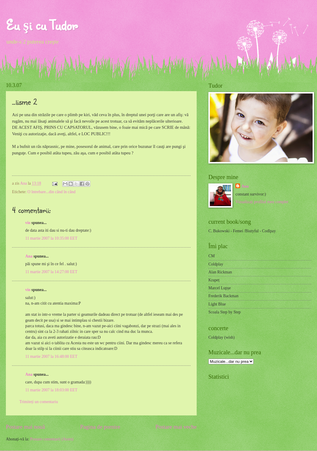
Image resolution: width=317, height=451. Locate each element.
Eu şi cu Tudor (41, 24)
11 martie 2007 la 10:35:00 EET (51, 238)
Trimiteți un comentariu (38, 402)
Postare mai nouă (25, 427)
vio (28, 223)
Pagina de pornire (100, 427)
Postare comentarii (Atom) (51, 439)
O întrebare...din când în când (51, 192)
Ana (24, 183)
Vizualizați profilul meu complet (261, 202)
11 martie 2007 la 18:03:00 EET (51, 390)
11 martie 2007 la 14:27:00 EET (51, 272)
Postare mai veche (176, 427)
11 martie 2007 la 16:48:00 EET (51, 356)
